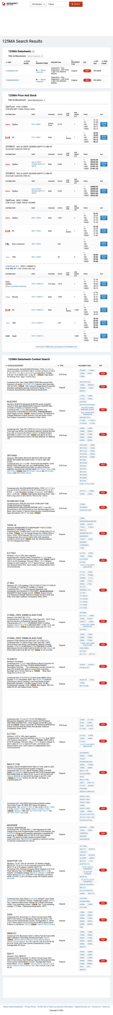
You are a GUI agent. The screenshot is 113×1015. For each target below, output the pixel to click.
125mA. (90, 399)
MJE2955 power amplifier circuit (87, 408)
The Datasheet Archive (10, 3)
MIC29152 (83, 877)
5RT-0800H (83, 478)
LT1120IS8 (83, 608)
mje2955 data (85, 417)
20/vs (89, 373)
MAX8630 (83, 542)
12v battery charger (87, 873)
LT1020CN (83, 423)
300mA (82, 584)
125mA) (91, 370)
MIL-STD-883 (84, 686)
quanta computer (87, 791)
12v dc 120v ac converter (87, 868)
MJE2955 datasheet (87, 405)
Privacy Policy (30, 1007)
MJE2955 (83, 402)
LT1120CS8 (83, 602)
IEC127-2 (92, 654)
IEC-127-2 (24, 623)
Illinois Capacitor (41, 71)
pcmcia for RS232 (86, 884)
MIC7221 (83, 861)
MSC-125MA (36, 218)
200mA (89, 431)
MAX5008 (11, 833)
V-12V (91, 861)
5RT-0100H (41, 469)
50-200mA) (83, 507)
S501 (88, 967)
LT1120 (23, 589)
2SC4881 (48, 369)
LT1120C (83, 593)
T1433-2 (91, 527)
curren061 (84, 833)
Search (76, 4)
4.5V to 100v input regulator (87, 745)
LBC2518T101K (29, 384)
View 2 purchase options (15, 286)
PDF (87, 71)
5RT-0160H (30, 471)
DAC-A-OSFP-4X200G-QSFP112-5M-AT (38, 191)
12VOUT (19, 778)
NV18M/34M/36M (86, 762)
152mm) (90, 575)
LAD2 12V (90, 783)
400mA (82, 437)
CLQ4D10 (91, 664)
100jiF (90, 729)
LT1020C (83, 420)
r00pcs (82, 391)
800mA (89, 440)
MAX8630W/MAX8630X (42, 535)
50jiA (82, 726)
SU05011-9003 (19, 809)
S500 (81, 927)
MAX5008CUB (84, 839)
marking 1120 (85, 590)
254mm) (82, 578)
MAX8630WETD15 (86, 533)
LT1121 (90, 578)
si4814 (82, 783)
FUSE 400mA (84, 648)
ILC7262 (44, 557)
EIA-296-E (83, 629)
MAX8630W (84, 536)
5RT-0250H (21, 473)
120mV (42, 561)
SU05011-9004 (44, 809)
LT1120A (90, 720)
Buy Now (104, 124)
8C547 (82, 777)
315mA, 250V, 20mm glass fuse (87, 625)
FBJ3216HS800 (85, 774)
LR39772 (83, 622)
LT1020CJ (91, 420)
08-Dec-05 (40, 680)
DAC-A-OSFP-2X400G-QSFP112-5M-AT (38, 164)
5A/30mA (83, 858)
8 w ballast (84, 667)
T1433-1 (82, 527)
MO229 (89, 524)
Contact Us (96, 1007)
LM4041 (92, 858)
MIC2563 (10, 878)
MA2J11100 (84, 771)
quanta (91, 786)
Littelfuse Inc (12, 266)
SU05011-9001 (26, 807)
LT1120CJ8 (83, 596)
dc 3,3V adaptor (86, 890)
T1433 (82, 548)
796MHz (83, 388)
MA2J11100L (84, 780)
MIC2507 (21, 875)
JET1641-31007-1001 (38, 811)
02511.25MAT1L (38, 284)
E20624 (90, 619)
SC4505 (23, 663)
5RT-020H (83, 481)
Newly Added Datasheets (13, 1007)
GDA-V (82, 967)
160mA (82, 431)
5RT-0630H (83, 475)
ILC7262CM (84, 559)
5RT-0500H (83, 463)
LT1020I (92, 423)
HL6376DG (33, 899)
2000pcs (48, 388)
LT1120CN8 (84, 599)
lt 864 (89, 584)
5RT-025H (83, 466)
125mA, (82, 376)
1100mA (90, 765)
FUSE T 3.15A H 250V (87, 484)
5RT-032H (83, 469)
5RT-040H (83, 460)
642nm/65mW (12, 901)
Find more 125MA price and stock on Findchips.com (56, 347)
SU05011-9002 (49, 807)
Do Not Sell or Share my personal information (55, 1007)
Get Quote (104, 137)
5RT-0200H (49, 471)
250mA (82, 434)
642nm (52, 901)
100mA (82, 428)
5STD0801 (83, 613)
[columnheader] (14, 62)
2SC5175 (48, 488)
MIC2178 (91, 893)
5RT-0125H (11, 471)
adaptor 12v (85, 864)
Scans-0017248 (85, 510)
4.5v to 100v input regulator (87, 566)
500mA (89, 437)
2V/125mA (83, 846)
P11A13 (82, 786)
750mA (16, 941)
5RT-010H (83, 472)
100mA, (35, 809)
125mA (82, 373)
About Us (106, 1007)
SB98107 (83, 947)
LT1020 (23, 410)
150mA (82, 581)
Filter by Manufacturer (17, 56)
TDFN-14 (83, 530)
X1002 (16, 680)
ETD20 (90, 539)
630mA (82, 440)
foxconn (83, 788)
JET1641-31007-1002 (15, 813)
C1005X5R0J (84, 545)
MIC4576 (33, 873)
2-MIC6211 (42, 873)
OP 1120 (82, 587)
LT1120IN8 (83, 605)
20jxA (82, 723)
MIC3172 (44, 871)
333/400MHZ (17, 772)
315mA (89, 434)
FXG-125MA (36, 124)
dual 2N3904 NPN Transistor (87, 413)
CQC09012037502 (86, 820)
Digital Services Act (82, 1007)
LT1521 (89, 581)
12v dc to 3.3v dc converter (87, 880)
